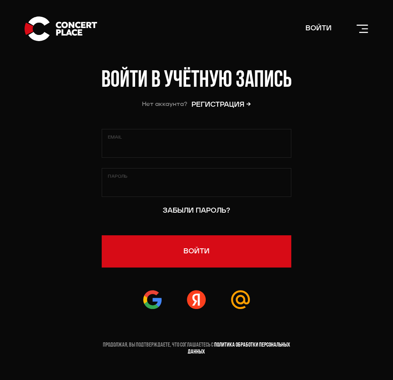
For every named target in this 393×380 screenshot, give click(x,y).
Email (115, 137)
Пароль (117, 176)
